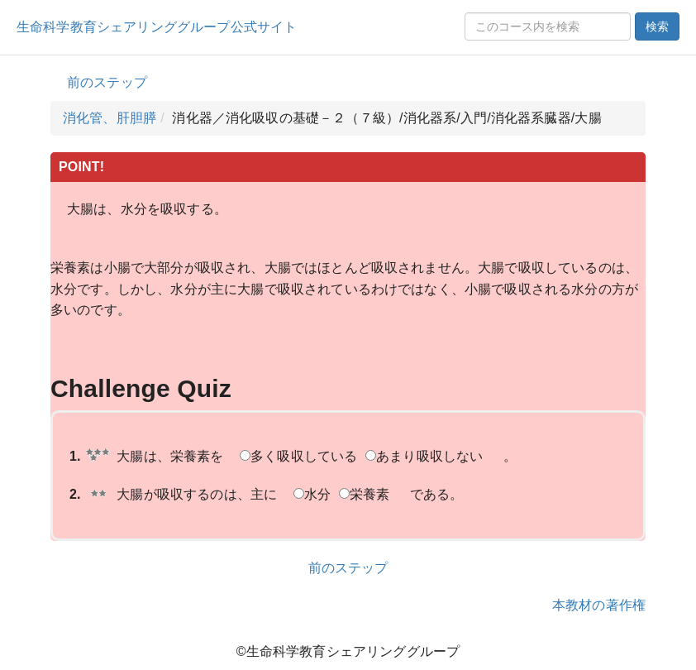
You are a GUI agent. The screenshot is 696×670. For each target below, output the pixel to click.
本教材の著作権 (599, 605)
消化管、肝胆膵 (109, 118)
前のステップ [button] (107, 82)
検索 (657, 26)
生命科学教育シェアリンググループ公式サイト (157, 27)
